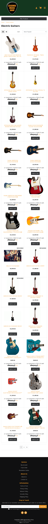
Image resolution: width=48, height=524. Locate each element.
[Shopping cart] (40, 8)
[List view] (6, 31)
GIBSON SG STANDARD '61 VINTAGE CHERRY (35, 296)
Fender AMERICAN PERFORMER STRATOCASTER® (13, 196)
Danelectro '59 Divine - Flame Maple (35, 55)
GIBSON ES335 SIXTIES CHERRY (35, 266)
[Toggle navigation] (45, 8)
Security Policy (24, 494)
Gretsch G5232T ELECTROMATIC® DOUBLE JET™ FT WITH (12, 393)
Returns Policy (24, 491)
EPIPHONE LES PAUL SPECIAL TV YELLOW (35, 90)
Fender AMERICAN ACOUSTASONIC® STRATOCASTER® (12, 162)
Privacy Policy (24, 488)
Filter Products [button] (24, 19)
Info (17, 64)
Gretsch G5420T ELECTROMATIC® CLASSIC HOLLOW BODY (35, 393)
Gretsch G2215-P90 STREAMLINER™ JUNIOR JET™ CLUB (12, 357)
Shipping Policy (24, 497)
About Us (24, 477)
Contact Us (24, 479)
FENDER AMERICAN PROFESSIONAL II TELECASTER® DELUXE (12, 232)
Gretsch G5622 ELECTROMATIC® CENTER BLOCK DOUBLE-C (12, 427)
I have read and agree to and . (24, 509)
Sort (18, 32)
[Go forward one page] (26, 447)
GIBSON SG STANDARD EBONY (13, 326)
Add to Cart (12, 68)
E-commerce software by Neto (24, 521)
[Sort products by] (34, 31)
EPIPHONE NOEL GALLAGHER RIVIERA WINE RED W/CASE (12, 126)
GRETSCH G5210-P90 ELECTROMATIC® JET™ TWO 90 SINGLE (35, 428)
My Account (24, 465)
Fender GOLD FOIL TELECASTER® (35, 196)
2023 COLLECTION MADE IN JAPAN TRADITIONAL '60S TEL (12, 55)
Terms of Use (24, 486)
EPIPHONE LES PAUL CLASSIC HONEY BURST (12, 90)
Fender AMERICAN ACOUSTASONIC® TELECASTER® (35, 162)
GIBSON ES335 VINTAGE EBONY (12, 296)
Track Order (24, 467)
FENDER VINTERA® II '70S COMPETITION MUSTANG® (35, 231)
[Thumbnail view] (3, 31)
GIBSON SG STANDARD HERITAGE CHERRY (35, 326)
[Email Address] (20, 506)
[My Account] (36, 7)
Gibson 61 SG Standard (12, 266)
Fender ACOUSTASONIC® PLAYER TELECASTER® (35, 126)
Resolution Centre (24, 470)
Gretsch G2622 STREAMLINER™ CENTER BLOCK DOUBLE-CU (35, 356)
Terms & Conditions (26, 509)
